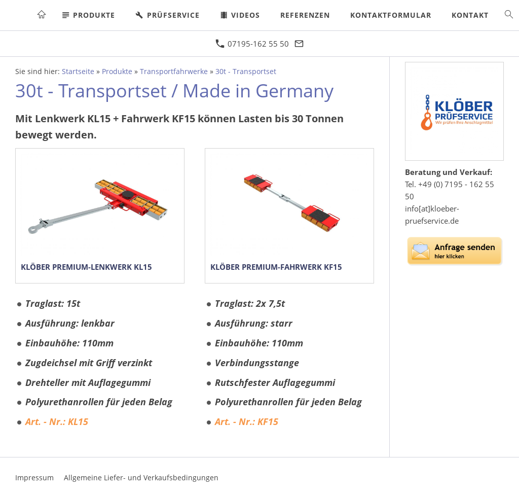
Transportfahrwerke (174, 71)
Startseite (78, 71)
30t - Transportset (245, 71)
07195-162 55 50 (252, 44)
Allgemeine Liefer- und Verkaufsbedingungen (141, 477)
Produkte (117, 71)
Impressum (34, 477)
